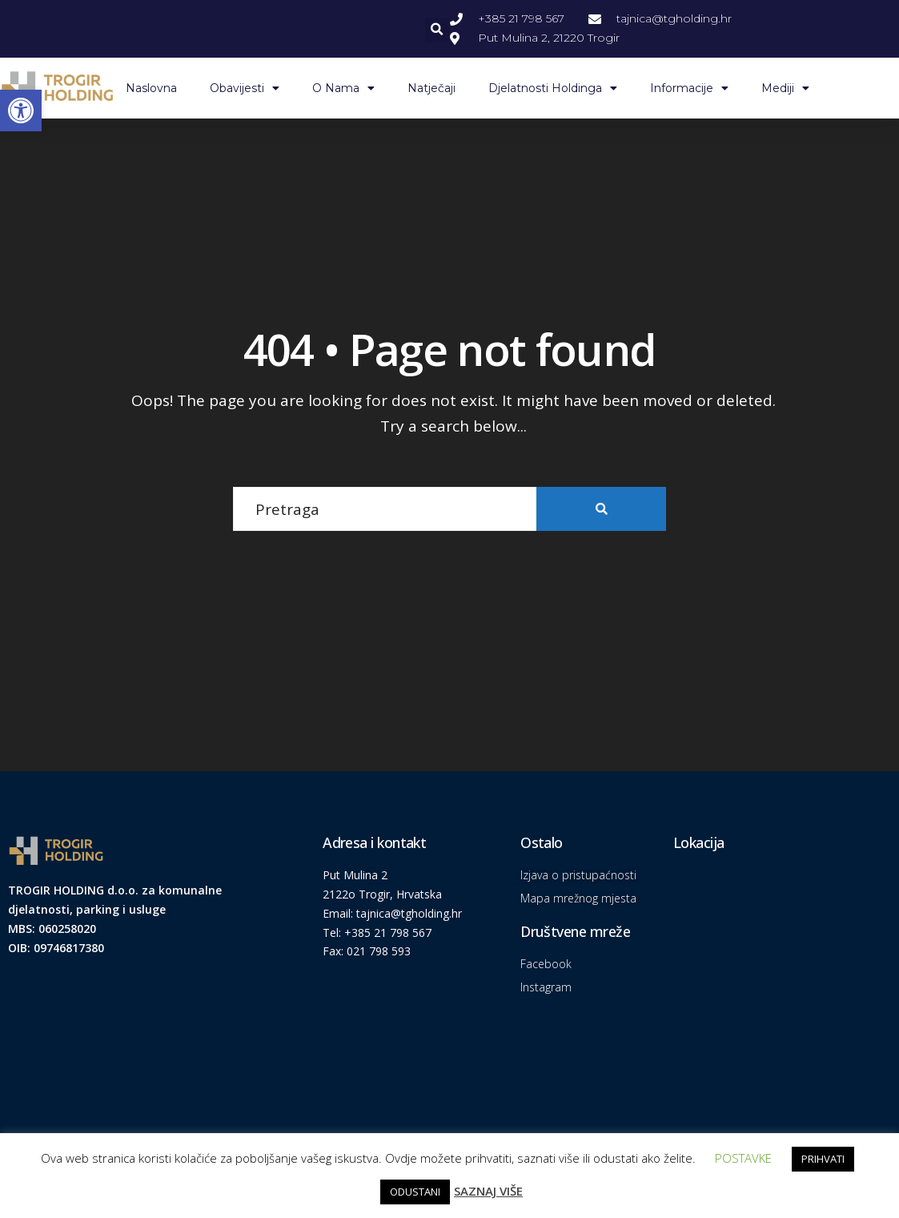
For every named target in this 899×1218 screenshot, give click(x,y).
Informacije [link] (689, 88)
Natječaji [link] (431, 88)
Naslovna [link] (151, 88)
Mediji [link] (785, 88)
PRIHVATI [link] (823, 1159)
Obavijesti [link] (244, 88)
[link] (21, 110)
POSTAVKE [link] (743, 1158)
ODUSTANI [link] (415, 1191)
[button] (437, 30)
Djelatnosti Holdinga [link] (552, 88)
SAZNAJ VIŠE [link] (488, 1191)
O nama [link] (343, 88)
